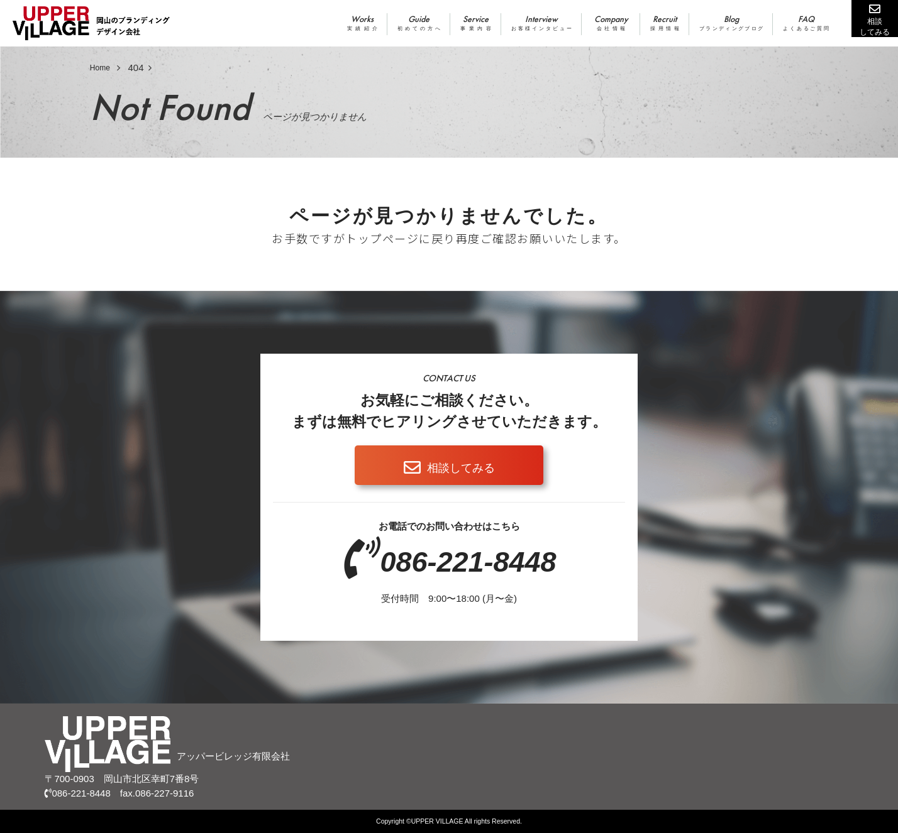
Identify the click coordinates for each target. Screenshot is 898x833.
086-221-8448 (468, 562)
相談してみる (461, 468)
